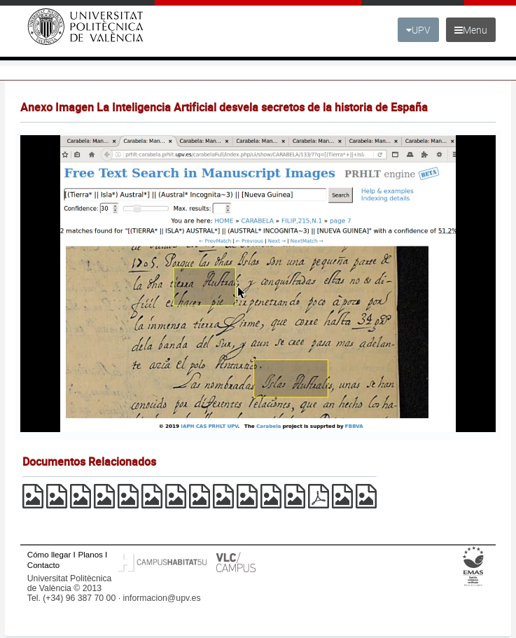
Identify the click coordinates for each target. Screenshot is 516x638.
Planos (90, 554)
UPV (418, 29)
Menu (470, 29)
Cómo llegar (49, 554)
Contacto (43, 564)
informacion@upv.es (161, 598)
